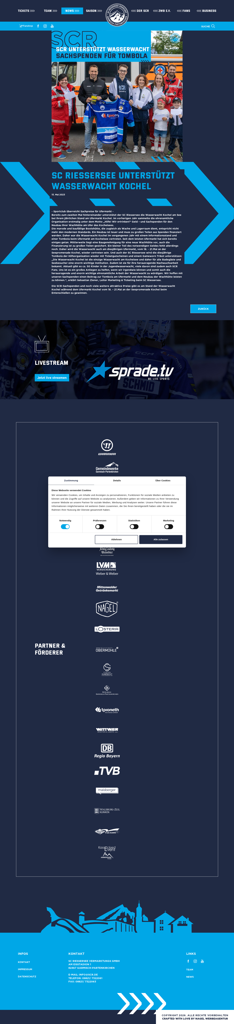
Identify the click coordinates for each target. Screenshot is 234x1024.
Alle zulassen (161, 539)
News (69, 11)
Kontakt (24, 962)
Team (48, 11)
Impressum (25, 969)
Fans (186, 11)
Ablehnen (116, 539)
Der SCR (143, 11)
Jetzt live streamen (52, 377)
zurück (203, 308)
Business (209, 11)
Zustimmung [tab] (71, 480)
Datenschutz (27, 976)
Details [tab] (117, 480)
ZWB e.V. (165, 11)
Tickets (23, 11)
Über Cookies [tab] (162, 480)
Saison (91, 11)
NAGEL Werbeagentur (211, 1018)
